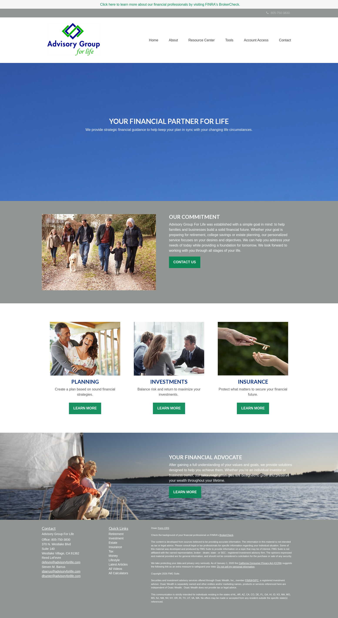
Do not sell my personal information (235, 566)
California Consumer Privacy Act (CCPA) (260, 563)
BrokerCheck (226, 535)
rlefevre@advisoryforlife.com (61, 562)
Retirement (116, 534)
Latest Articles (118, 564)
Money (113, 555)
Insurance (115, 547)
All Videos (115, 569)
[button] (172, 40)
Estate (113, 542)
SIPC (256, 580)
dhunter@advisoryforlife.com (61, 576)
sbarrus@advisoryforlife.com (61, 571)
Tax (111, 551)
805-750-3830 (278, 13)
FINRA (248, 580)
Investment (116, 538)
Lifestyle (114, 560)
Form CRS (163, 528)
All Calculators (118, 573)
